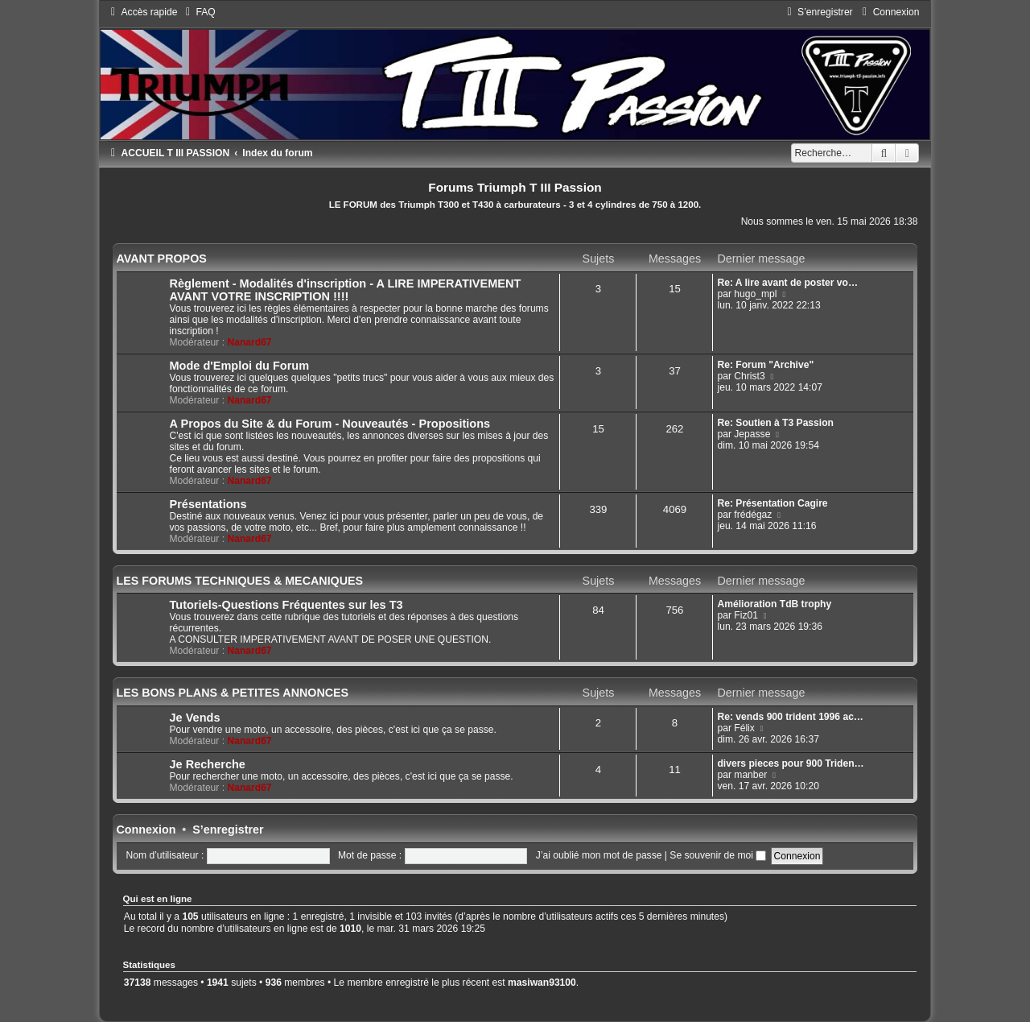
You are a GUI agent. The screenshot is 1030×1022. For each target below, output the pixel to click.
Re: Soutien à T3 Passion (775, 422)
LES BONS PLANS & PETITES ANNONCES (233, 692)
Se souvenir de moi (718, 855)
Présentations (208, 504)
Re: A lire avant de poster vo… (787, 282)
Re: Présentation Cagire (772, 503)
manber (750, 774)
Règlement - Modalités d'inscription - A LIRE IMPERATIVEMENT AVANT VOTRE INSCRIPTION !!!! (345, 290)
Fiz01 (746, 615)
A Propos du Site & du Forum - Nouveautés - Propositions (330, 423)
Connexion (146, 829)
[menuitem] (198, 12)
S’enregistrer (227, 829)
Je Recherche (207, 764)
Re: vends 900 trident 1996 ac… (790, 716)
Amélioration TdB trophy (774, 604)
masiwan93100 (542, 982)
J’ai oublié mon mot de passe (599, 855)
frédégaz (753, 514)
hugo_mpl (755, 294)
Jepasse (752, 434)
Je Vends (195, 717)
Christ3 (749, 376)
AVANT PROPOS (162, 258)
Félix (744, 728)
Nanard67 (249, 342)
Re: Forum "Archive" (765, 364)
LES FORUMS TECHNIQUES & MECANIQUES (240, 580)
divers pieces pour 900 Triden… (790, 763)
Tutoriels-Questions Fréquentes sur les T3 (286, 604)
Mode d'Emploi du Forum (240, 365)
